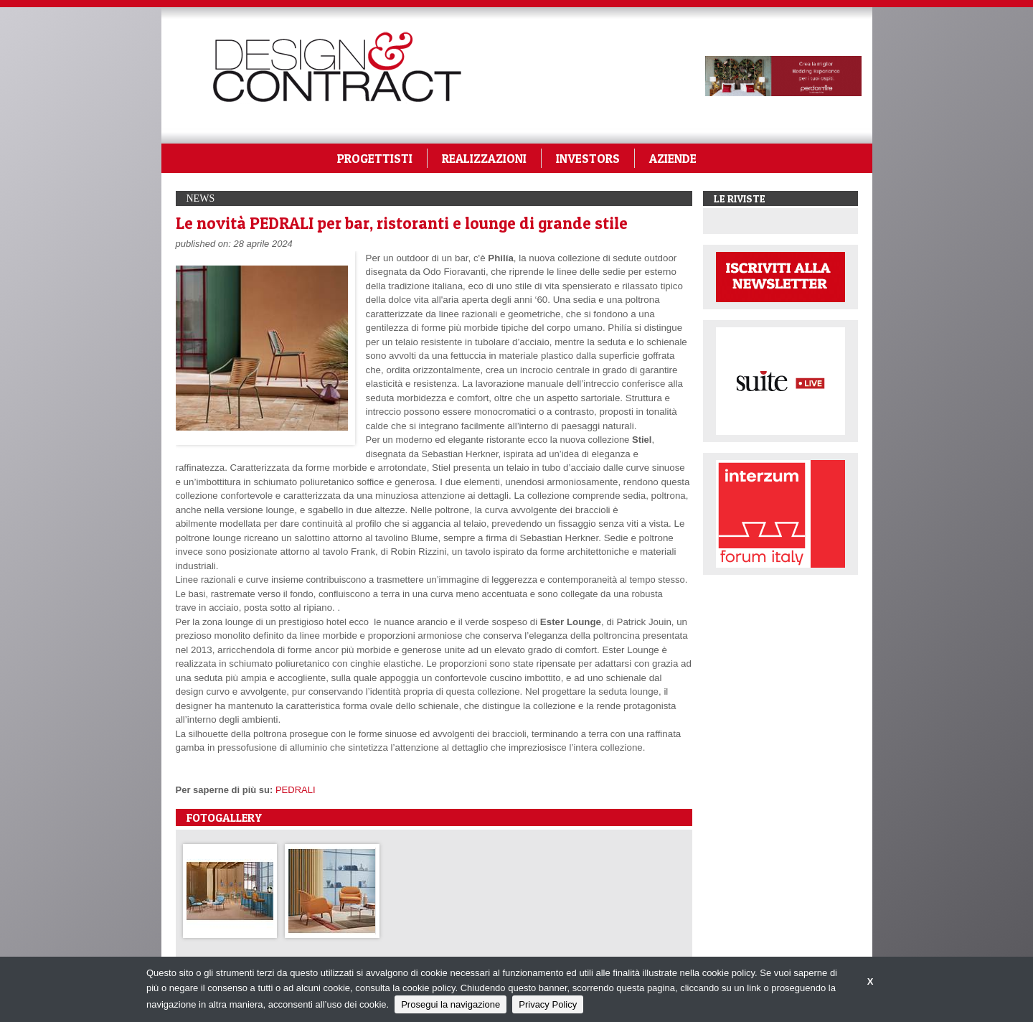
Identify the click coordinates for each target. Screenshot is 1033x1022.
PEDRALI (295, 789)
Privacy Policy (548, 1004)
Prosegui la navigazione (450, 1004)
